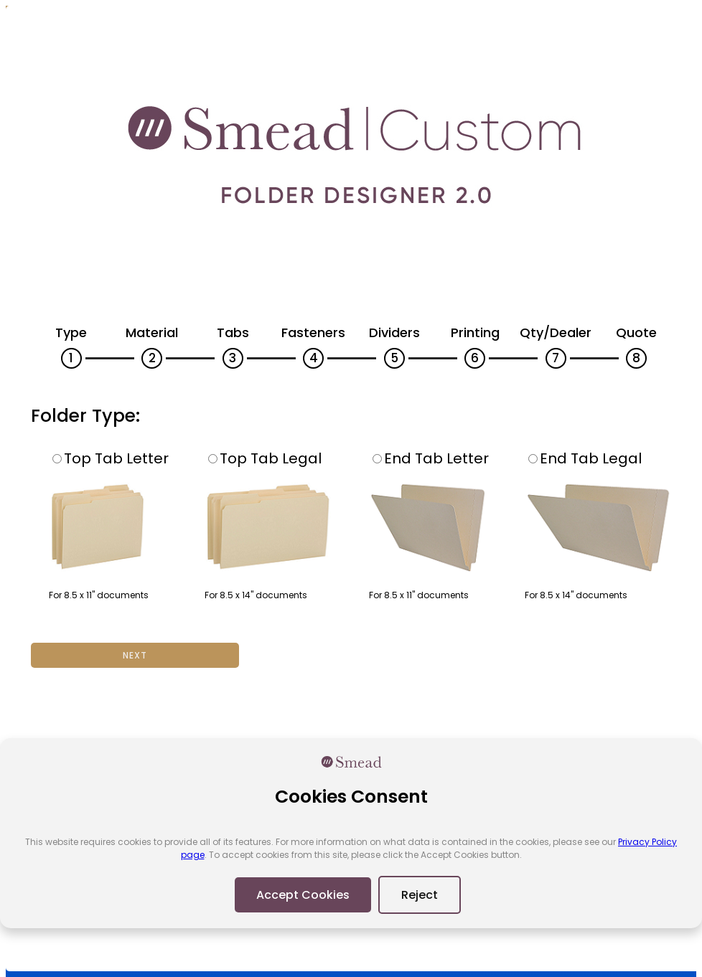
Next (135, 655)
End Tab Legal (585, 458)
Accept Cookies (303, 895)
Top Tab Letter (110, 458)
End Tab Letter (431, 458)
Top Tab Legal (265, 458)
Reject (419, 895)
